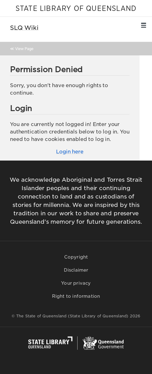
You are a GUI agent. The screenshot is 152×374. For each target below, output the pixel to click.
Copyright (76, 257)
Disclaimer (76, 270)
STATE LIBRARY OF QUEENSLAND (76, 8)
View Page (24, 48)
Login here (69, 152)
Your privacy (76, 283)
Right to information (76, 296)
